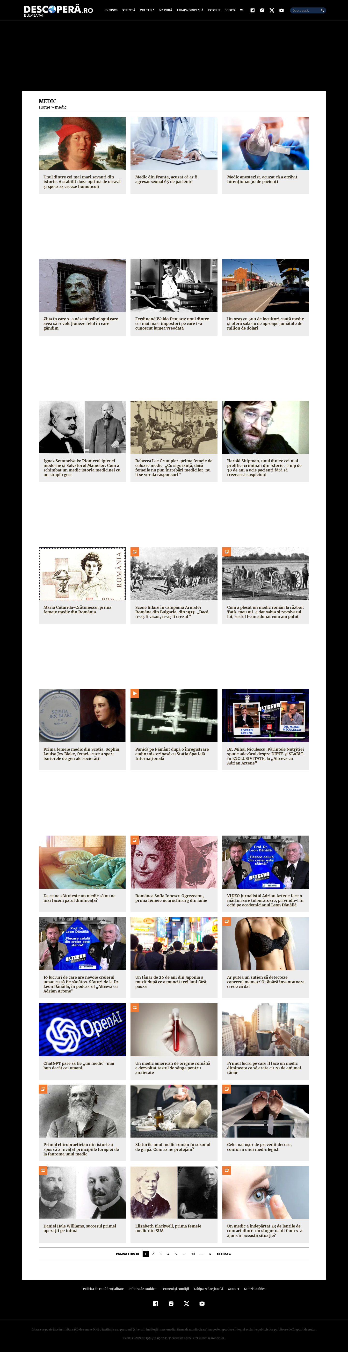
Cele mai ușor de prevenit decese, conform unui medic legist (258, 1147)
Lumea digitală (189, 10)
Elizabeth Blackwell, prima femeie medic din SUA (173, 1228)
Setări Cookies (252, 1289)
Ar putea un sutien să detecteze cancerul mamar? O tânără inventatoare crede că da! (265, 982)
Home (44, 107)
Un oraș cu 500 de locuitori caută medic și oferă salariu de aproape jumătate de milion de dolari (264, 323)
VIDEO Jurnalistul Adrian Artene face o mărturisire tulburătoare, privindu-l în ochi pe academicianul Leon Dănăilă (263, 900)
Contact (231, 1289)
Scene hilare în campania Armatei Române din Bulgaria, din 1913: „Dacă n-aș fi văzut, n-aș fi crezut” (173, 612)
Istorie (213, 10)
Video (229, 10)
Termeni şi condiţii (174, 1289)
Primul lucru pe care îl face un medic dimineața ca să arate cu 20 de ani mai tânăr (263, 1068)
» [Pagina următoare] (210, 1254)
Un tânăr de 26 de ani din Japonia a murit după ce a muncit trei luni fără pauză (169, 982)
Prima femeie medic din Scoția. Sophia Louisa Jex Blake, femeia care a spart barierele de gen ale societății (80, 754)
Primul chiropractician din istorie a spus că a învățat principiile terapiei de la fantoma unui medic (81, 1149)
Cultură (147, 10)
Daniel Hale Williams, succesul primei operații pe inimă (79, 1228)
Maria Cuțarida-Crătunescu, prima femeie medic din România (76, 609)
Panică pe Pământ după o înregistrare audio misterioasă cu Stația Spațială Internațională (171, 754)
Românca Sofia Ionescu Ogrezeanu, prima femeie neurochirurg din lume (170, 898)
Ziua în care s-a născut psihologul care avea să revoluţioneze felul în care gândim (80, 323)
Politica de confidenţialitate (105, 1289)
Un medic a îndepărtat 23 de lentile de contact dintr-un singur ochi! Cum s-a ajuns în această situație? (263, 1231)
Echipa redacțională (207, 1289)
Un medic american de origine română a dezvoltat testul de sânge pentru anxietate (173, 1068)
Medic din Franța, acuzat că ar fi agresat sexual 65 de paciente (173, 179)
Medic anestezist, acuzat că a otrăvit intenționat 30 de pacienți (261, 179)
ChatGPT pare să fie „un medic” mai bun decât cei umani (82, 1065)
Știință (129, 10)
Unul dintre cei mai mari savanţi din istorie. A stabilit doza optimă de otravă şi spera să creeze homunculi (80, 182)
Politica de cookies (143, 1289)
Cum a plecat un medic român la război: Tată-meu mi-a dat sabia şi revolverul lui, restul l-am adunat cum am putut (265, 612)
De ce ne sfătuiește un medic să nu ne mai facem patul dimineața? (79, 898)
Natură (165, 10)
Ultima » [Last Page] (224, 1254)
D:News (112, 10)
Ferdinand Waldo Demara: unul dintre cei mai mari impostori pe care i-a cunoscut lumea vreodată (171, 323)
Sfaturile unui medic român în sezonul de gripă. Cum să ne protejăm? (171, 1147)
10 (193, 1254)
